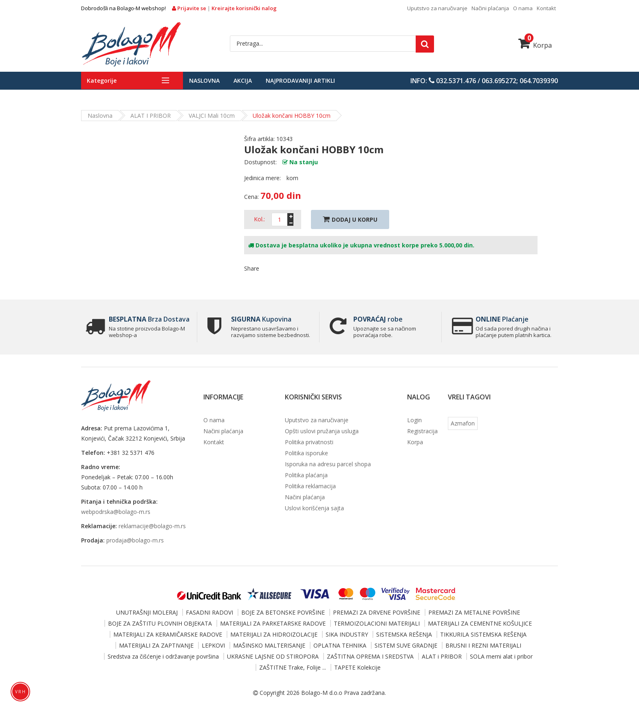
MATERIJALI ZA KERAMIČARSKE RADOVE (167, 634)
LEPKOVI (213, 645)
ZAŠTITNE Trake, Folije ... (292, 667)
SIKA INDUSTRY (347, 634)
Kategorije (102, 80)
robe (378, 319)
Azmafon (463, 423)
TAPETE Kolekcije (357, 667)
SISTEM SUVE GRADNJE (406, 645)
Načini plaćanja (490, 8)
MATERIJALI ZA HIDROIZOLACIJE (273, 634)
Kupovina (261, 319)
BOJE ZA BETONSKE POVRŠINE (283, 612)
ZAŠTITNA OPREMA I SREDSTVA (370, 656)
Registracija (422, 431)
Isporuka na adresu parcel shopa (328, 464)
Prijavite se (189, 8)
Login (414, 420)
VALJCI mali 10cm (212, 115)
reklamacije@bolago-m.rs (152, 526)
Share (251, 268)
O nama (523, 8)
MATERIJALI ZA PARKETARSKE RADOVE (273, 623)
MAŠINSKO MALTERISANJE (269, 645)
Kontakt (546, 8)
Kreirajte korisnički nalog (244, 8)
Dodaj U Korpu (350, 219)
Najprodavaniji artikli (300, 80)
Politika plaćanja (306, 475)
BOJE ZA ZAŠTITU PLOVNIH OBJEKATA (160, 623)
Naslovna (204, 80)
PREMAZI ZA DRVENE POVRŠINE (376, 612)
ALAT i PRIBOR (150, 115)
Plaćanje (502, 319)
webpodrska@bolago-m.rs (115, 512)
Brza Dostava (149, 319)
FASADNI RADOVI (209, 612)
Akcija (243, 80)
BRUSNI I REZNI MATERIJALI (483, 645)
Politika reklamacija (310, 486)
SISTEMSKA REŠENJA (404, 634)
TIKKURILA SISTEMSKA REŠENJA (483, 634)
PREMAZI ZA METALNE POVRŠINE (474, 612)
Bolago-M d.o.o (321, 693)
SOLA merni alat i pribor (501, 656)
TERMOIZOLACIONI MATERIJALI (377, 623)
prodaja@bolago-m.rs (135, 540)
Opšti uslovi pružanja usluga (322, 431)
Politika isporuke (306, 453)
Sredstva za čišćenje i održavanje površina (163, 656)
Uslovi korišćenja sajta (314, 508)
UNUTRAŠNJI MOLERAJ (147, 612)
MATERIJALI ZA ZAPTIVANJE (156, 645)
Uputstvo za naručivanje (437, 8)
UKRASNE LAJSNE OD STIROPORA (273, 656)
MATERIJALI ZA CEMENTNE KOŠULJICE (480, 623)
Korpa (535, 45)
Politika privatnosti (309, 442)
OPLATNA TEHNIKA (339, 645)
